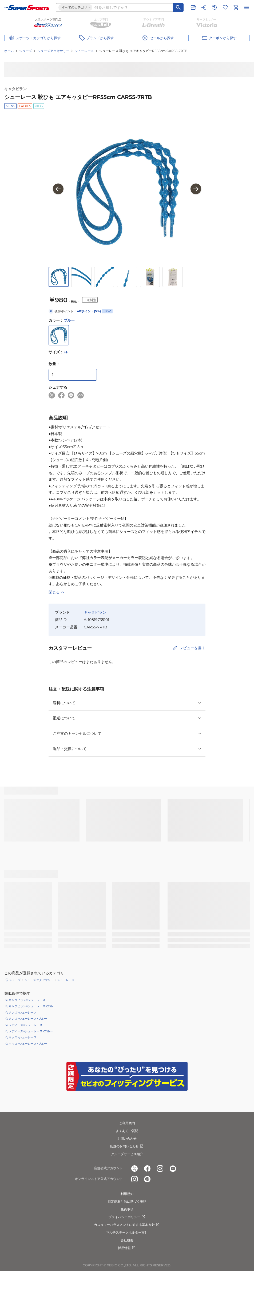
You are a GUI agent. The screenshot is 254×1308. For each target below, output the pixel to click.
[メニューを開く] (246, 7)
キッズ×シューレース (23, 1037)
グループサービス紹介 (127, 1154)
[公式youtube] (173, 1168)
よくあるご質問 (127, 1131)
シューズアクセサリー (53, 51)
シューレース (84, 51)
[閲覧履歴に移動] (214, 7)
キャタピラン (15, 88)
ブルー (69, 320)
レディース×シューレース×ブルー (31, 1031)
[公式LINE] (147, 1179)
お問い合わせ (127, 1138)
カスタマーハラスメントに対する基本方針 (127, 1224)
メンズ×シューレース (23, 1012)
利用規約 (127, 1194)
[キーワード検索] (178, 7)
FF (66, 352)
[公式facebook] (147, 1168)
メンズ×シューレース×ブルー (28, 1018)
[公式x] (134, 1168)
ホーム (9, 51)
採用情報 (127, 1248)
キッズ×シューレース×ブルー (28, 1044)
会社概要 (127, 1240)
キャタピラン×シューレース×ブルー (32, 1006)
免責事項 (127, 1209)
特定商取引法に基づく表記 (127, 1201)
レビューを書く (192, 647)
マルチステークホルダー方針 (127, 1232)
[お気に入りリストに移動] (225, 7)
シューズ (25, 51)
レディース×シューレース (25, 1025)
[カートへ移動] (236, 7)
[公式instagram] (160, 1168)
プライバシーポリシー (127, 1217)
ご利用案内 (127, 1123)
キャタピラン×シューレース (27, 1000)
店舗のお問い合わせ (127, 1146)
